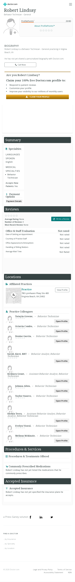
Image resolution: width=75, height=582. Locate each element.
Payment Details (14, 201)
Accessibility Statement (53, 572)
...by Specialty (9, 544)
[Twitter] (51, 517)
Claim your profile (37, 97)
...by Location (8, 548)
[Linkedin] (41, 517)
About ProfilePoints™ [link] (44, 26)
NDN (70, 572)
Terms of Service (65, 570)
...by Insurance (9, 539)
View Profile (62, 290)
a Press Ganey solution (15, 517)
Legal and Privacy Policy (43, 570)
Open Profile (62, 321)
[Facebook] (30, 517)
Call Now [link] (20, 65)
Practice (27, 289)
